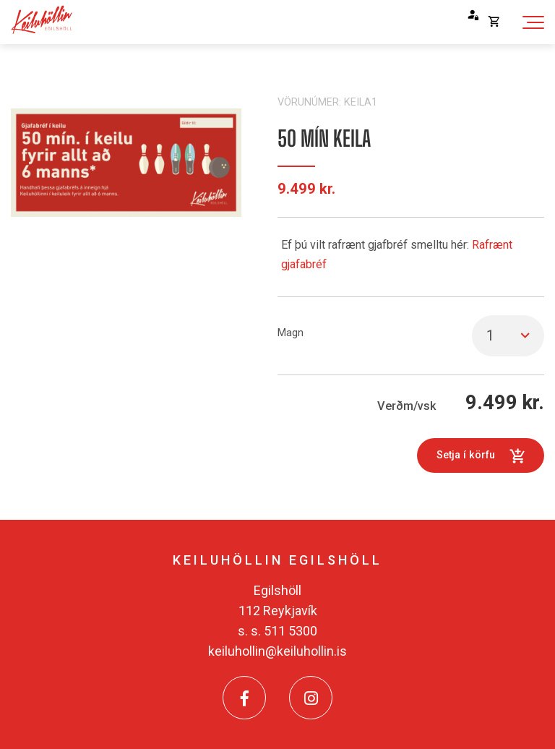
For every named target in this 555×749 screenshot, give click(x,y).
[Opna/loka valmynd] (533, 22)
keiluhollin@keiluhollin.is (277, 651)
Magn (291, 333)
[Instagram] (310, 697)
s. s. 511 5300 (277, 630)
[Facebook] (244, 697)
